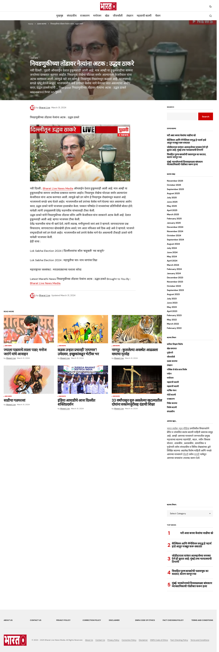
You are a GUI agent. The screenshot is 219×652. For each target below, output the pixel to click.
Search (170, 107)
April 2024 (172, 261)
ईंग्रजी (185, 454)
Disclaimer (114, 620)
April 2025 (172, 210)
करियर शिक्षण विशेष (175, 344)
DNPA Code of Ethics (145, 620)
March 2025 (173, 214)
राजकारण (171, 399)
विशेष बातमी (172, 407)
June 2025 (172, 202)
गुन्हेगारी (170, 353)
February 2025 (174, 218)
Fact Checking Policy (173, 620)
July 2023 (172, 299)
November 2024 (175, 231)
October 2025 (174, 185)
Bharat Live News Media (58, 188)
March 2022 (173, 324)
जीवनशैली (171, 357)
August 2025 (173, 193)
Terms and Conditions (202, 620)
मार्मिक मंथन (171, 390)
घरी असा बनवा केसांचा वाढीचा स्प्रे (181, 135)
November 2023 (175, 282)
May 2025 (172, 206)
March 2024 (173, 265)
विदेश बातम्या (172, 403)
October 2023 (174, 286)
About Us (8, 620)
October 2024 (174, 235)
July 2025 (172, 197)
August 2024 (173, 244)
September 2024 (175, 240)
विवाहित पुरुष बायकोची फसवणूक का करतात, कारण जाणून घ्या (186, 156)
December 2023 (175, 277)
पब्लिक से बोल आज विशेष (177, 369)
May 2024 (172, 256)
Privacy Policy (63, 620)
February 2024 (174, 269)
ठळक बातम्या (41, 24)
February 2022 (174, 328)
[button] (210, 6)
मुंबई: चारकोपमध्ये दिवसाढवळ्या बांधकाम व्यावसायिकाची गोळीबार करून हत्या (185, 163)
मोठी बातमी (171, 395)
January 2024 (174, 273)
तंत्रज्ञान (169, 365)
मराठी (196, 454)
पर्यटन (169, 374)
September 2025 (175, 189)
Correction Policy (92, 620)
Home (30, 24)
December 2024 (175, 227)
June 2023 (172, 303)
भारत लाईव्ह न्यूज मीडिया (178, 428)
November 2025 (175, 181)
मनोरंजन (170, 378)
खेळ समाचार (172, 348)
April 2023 (172, 311)
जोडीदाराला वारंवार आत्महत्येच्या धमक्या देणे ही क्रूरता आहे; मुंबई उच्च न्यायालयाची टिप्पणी (187, 148)
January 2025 (174, 223)
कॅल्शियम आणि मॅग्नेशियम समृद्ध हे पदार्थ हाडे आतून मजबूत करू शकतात (186, 141)
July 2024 (172, 248)
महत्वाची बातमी (173, 382)
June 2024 (172, 252)
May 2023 (172, 307)
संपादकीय (171, 411)
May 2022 (172, 320)
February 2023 (174, 315)
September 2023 (175, 290)
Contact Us (35, 620)
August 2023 (173, 294)
